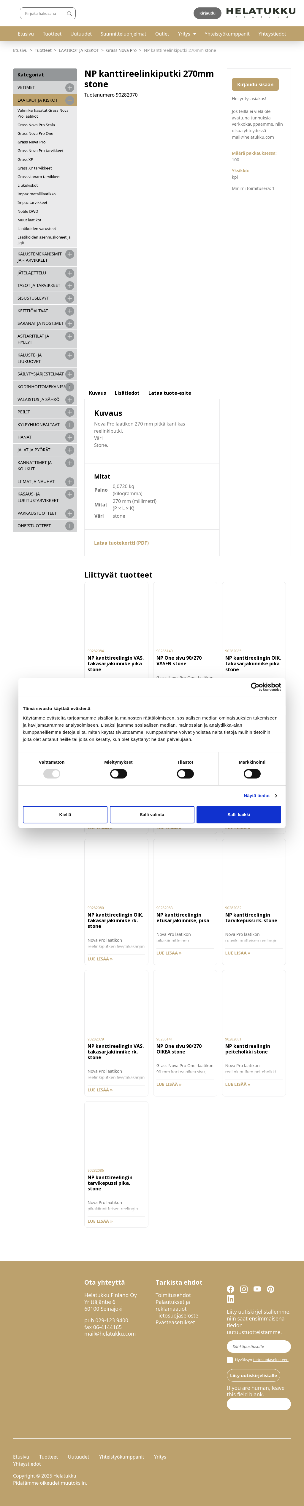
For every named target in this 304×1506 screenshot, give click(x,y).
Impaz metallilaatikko (37, 193)
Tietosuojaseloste (177, 1315)
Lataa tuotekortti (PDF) (121, 543)
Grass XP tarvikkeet (35, 168)
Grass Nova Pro (121, 50)
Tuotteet (52, 34)
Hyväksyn (258, 1360)
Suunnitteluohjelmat (123, 34)
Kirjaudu (277, 13)
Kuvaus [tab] (97, 393)
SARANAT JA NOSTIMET (41, 323)
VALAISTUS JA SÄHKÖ (38, 399)
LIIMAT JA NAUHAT (36, 481)
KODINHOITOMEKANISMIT (44, 386)
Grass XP (25, 159)
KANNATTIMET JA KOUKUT (35, 466)
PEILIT (24, 412)
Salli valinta (152, 814)
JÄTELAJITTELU (32, 273)
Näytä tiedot (257, 795)
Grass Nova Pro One (35, 133)
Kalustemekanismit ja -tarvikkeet (40, 257)
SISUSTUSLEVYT (33, 298)
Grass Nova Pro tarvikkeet (41, 150)
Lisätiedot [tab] (127, 393)
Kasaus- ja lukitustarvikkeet (38, 497)
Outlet (162, 34)
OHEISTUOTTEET (34, 525)
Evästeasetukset (175, 1322)
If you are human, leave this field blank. (255, 1391)
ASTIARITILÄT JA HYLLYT (33, 339)
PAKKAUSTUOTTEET (37, 513)
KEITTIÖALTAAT (33, 311)
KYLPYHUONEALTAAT (39, 424)
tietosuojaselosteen (271, 1359)
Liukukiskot (28, 185)
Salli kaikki (238, 814)
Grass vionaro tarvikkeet (39, 176)
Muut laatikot (29, 220)
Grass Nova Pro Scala (36, 124)
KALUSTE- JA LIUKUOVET (30, 358)
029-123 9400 (111, 1320)
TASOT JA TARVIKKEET (39, 285)
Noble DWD (28, 211)
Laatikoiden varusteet (37, 228)
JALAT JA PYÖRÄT (34, 450)
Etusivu (26, 34)
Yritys (184, 34)
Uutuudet (81, 34)
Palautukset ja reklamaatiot (173, 1305)
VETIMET (26, 87)
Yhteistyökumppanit (227, 34)
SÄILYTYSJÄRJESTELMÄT (41, 374)
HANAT (24, 437)
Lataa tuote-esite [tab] (169, 393)
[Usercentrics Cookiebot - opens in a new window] (255, 686)
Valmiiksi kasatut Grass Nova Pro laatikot (43, 113)
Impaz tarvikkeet (32, 202)
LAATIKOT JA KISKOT (79, 50)
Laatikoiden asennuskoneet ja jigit (44, 239)
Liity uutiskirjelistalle (253, 1375)
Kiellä (65, 814)
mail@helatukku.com (110, 1333)
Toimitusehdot (173, 1295)
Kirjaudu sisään (255, 84)
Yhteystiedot (272, 34)
